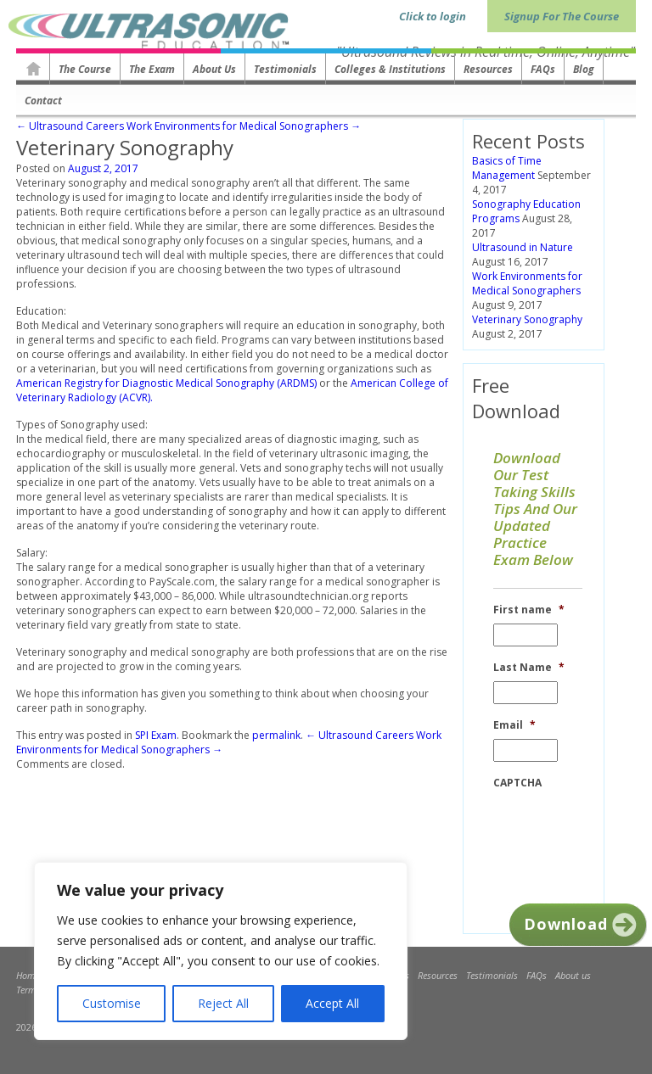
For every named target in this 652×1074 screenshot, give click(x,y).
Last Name (529, 667)
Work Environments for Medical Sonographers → (243, 126)
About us (214, 69)
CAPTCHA (517, 783)
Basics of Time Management (507, 168)
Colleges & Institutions (390, 69)
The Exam (152, 69)
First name (529, 610)
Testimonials (285, 69)
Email (514, 725)
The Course (85, 69)
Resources (488, 69)
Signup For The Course (561, 16)
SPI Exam (156, 735)
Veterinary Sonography (527, 319)
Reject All (223, 1003)
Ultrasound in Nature (522, 247)
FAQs (543, 69)
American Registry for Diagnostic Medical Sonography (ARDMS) (166, 383)
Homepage (33, 68)
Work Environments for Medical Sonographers (527, 283)
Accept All (332, 1003)
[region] (221, 951)
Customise (111, 1003)
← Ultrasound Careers (70, 126)
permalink (276, 735)
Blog (583, 69)
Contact (43, 100)
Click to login (432, 16)
